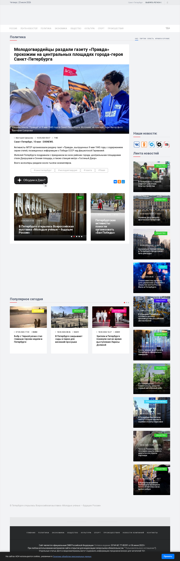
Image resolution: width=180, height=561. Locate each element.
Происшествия (115, 28)
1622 (159, 214)
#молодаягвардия (67, 171)
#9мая (101, 171)
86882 (34, 333)
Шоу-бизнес (119, 312)
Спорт (101, 28)
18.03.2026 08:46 (63, 333)
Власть (150, 39)
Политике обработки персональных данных (73, 556)
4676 (159, 446)
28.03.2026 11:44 (146, 446)
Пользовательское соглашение (140, 550)
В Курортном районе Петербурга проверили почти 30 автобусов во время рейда (149, 486)
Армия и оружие (162, 39)
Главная (31, 534)
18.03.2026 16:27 (104, 333)
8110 (116, 215)
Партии (142, 39)
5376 (159, 246)
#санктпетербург (43, 171)
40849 (117, 333)
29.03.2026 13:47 (146, 347)
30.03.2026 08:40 (146, 277)
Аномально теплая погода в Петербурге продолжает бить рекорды (151, 251)
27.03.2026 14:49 (146, 479)
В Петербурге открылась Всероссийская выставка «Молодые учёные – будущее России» (46, 230)
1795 (159, 178)
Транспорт (161, 301)
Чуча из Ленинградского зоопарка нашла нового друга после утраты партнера (150, 452)
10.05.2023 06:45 (104, 215)
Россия (13, 28)
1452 (159, 414)
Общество (75, 28)
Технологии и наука (156, 402)
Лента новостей (28, 28)
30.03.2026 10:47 (146, 246)
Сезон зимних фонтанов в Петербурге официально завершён (150, 352)
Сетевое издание (102, 547)
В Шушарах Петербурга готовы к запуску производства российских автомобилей (151, 318)
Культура (90, 28)
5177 (159, 311)
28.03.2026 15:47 (146, 380)
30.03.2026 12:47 (146, 214)
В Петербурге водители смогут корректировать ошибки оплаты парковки (150, 420)
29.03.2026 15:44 (146, 311)
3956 (159, 380)
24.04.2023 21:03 (27, 222)
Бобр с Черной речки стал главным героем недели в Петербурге (28, 340)
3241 (159, 347)
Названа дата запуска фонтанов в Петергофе (149, 219)
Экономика (61, 28)
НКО (136, 39)
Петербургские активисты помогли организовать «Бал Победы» (106, 227)
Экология (79, 312)
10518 (40, 222)
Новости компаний (133, 534)
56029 (75, 333)
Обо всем (37, 312)
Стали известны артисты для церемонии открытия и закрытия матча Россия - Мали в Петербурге (151, 284)
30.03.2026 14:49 (146, 178)
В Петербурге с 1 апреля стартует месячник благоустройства (149, 184)
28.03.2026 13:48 (146, 414)
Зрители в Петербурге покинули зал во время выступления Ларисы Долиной (109, 341)
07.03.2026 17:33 (21, 333)
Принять (168, 556)
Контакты (152, 534)
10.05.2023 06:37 (42, 139)
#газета (88, 171)
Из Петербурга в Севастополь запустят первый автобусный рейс (150, 386)
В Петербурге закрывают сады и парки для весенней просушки (68, 340)
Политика (46, 28)
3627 (159, 479)
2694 (159, 277)
